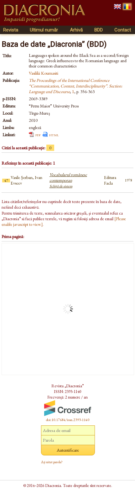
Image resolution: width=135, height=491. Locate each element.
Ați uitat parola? (52, 462)
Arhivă (76, 30)
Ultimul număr (44, 30)
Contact (122, 30)
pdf (38, 134)
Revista (10, 30)
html (54, 134)
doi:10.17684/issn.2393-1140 (67, 420)
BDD (98, 30)
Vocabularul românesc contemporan (68, 180)
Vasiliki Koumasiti (43, 73)
